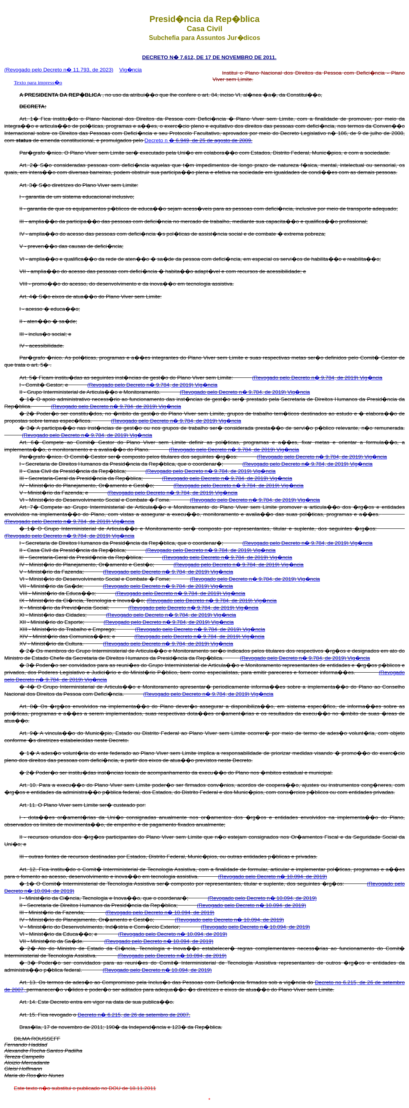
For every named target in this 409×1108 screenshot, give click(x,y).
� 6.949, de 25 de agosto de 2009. (210, 140)
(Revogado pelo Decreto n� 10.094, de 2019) (272, 877)
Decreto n (157, 140)
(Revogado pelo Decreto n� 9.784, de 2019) (305, 378)
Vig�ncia (130, 70)
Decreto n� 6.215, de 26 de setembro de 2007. (133, 1015)
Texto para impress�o (38, 82)
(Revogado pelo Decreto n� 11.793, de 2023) (58, 70)
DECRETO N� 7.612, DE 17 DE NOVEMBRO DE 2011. (209, 57)
